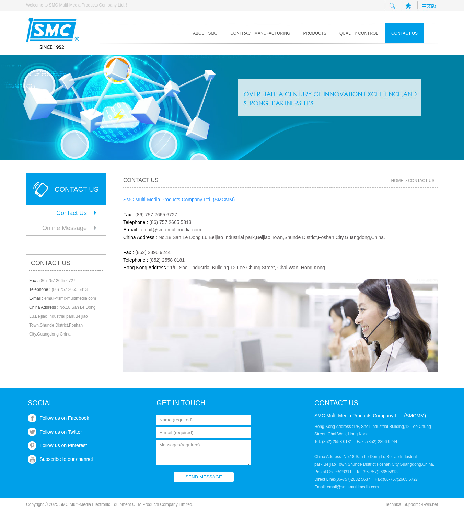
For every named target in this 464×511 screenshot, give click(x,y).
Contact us (404, 33)
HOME (397, 180)
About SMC (205, 33)
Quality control (358, 33)
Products (314, 33)
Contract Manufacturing (260, 33)
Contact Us (71, 212)
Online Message (64, 228)
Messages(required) (203, 452)
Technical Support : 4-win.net (411, 504)
